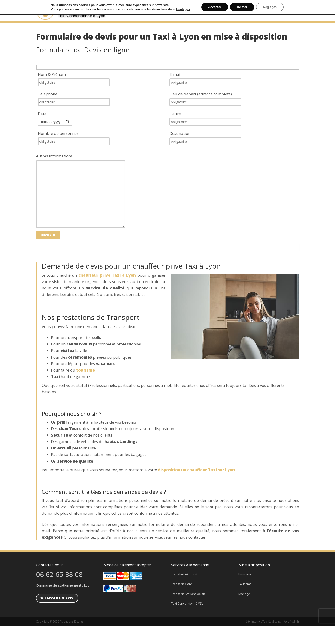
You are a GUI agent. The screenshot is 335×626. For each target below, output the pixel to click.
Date (55, 118)
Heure (205, 118)
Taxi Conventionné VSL (187, 603)
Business (244, 574)
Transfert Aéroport (184, 574)
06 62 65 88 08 (59, 574)
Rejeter (242, 7)
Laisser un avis (56, 598)
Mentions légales (72, 621)
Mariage (244, 594)
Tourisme (245, 584)
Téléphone (74, 98)
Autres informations (80, 190)
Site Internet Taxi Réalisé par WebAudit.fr (272, 621)
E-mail (205, 79)
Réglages (183, 9)
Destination (205, 138)
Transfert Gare (181, 584)
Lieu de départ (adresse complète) (205, 98)
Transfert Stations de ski (188, 594)
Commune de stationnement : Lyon (63, 585)
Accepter (214, 7)
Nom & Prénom (74, 79)
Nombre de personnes (74, 138)
